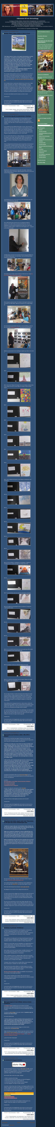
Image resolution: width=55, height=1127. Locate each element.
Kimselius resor (42, 137)
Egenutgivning (25, 1051)
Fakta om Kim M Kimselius (44, 136)
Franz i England (27, 1116)
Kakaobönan (19, 996)
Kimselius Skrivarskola (20, 814)
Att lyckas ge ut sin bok (12, 812)
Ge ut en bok (27, 812)
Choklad (12, 995)
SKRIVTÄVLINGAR (43, 150)
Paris (17, 921)
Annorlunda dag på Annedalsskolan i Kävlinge (17, 116)
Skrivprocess (25, 815)
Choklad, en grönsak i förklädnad (13, 927)
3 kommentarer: (28, 105)
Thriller (32, 110)
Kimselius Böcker (42, 157)
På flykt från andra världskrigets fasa (26, 921)
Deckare (14, 109)
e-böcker (22, 812)
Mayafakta (32, 996)
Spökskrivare (41, 152)
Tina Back (32, 1054)
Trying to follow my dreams (28, 1119)
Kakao (15, 996)
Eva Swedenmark (20, 1116)
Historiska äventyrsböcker (25, 919)
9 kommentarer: (28, 991)
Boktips (10, 109)
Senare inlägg (5, 1122)
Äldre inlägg (32, 1122)
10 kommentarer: (27, 1112)
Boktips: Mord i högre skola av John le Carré (17, 33)
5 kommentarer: (28, 915)
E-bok (19, 812)
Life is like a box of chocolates (21, 1117)
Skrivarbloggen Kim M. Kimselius (19, 6)
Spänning (28, 110)
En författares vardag (22, 728)
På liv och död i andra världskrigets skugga (16, 729)
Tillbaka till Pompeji (30, 729)
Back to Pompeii (11, 1051)
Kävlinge (6, 729)
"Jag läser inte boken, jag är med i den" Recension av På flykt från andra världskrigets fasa (18, 821)
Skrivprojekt (31, 815)
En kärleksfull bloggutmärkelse (13, 1060)
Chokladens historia (18, 995)
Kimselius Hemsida (41, 160)
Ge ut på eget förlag (9, 1053)
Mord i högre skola (22, 110)
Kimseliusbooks (12, 921)
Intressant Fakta (42, 142)
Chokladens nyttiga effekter (28, 995)
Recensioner (26, 922)
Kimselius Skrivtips (29, 814)
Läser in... (40, 33)
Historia (18, 919)
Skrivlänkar (41, 149)
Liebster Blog (12, 1117)
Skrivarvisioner (30, 1117)
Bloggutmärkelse (12, 1116)
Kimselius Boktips (42, 144)
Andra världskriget (12, 919)
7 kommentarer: (28, 724)
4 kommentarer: (28, 809)
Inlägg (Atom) (11, 1125)
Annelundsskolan (13, 728)
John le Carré (19, 109)
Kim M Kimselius (26, 109)
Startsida (19, 1122)
